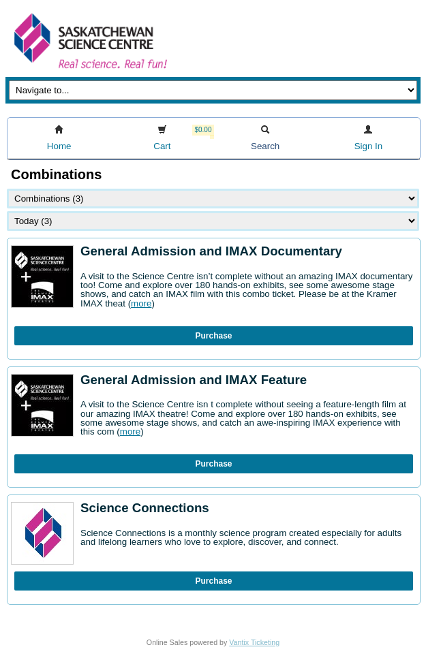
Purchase (213, 336)
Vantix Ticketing (254, 642)
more (141, 303)
